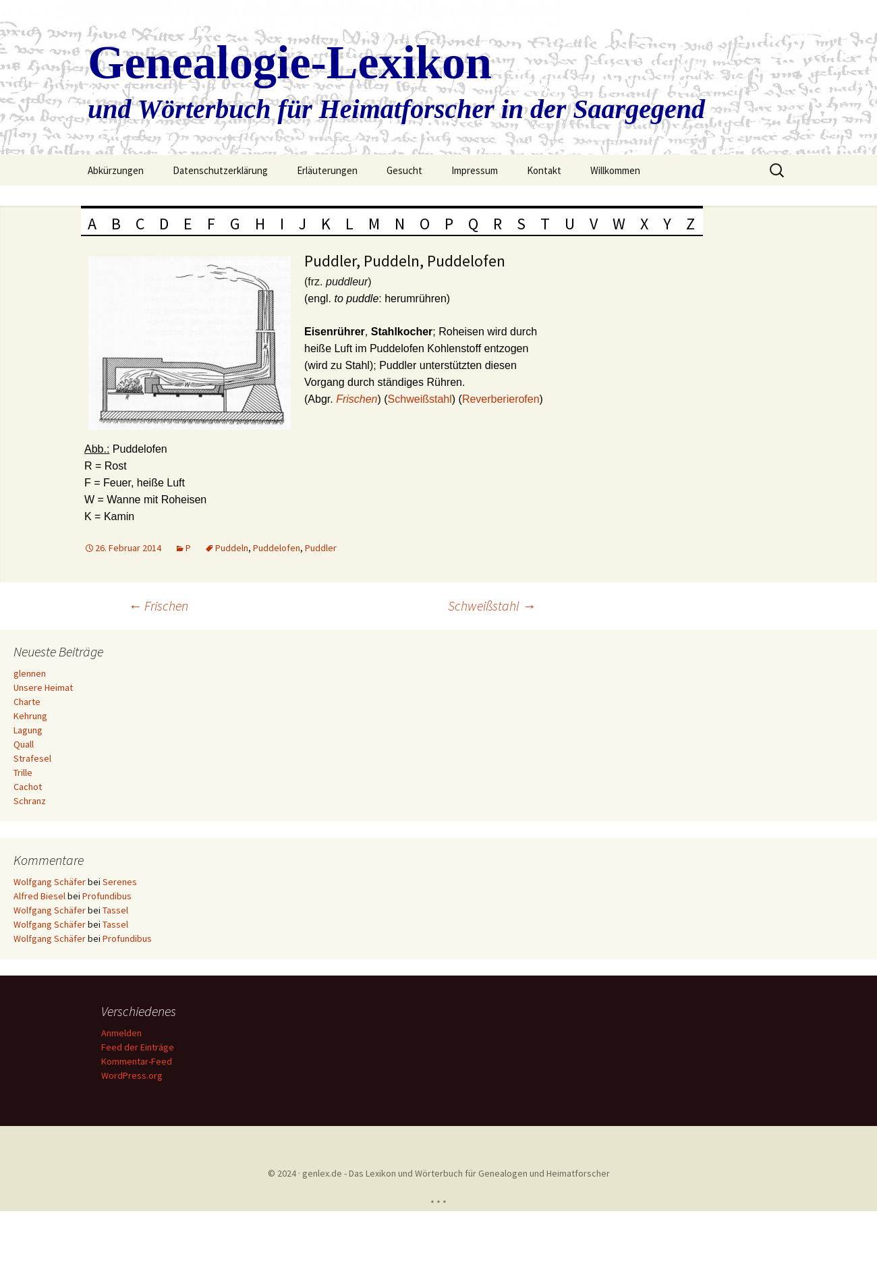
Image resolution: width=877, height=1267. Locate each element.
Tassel (115, 910)
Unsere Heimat (43, 687)
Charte (26, 702)
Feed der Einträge (139, 1047)
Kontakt (544, 170)
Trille (22, 772)
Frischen (158, 605)
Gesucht (404, 170)
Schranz (29, 801)
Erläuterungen (327, 170)
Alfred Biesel (39, 896)
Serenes (120, 882)
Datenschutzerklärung (220, 170)
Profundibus (107, 896)
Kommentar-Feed (138, 1061)
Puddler (321, 548)
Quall (23, 744)
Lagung (28, 730)
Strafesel (32, 758)
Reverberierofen (501, 399)
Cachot (27, 787)
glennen (29, 673)
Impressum (474, 170)
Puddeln (231, 548)
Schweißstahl (420, 399)
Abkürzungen (116, 170)
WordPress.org (134, 1075)
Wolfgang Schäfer (49, 882)
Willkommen (615, 170)
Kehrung (30, 716)
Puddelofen (276, 548)
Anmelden (123, 1033)
